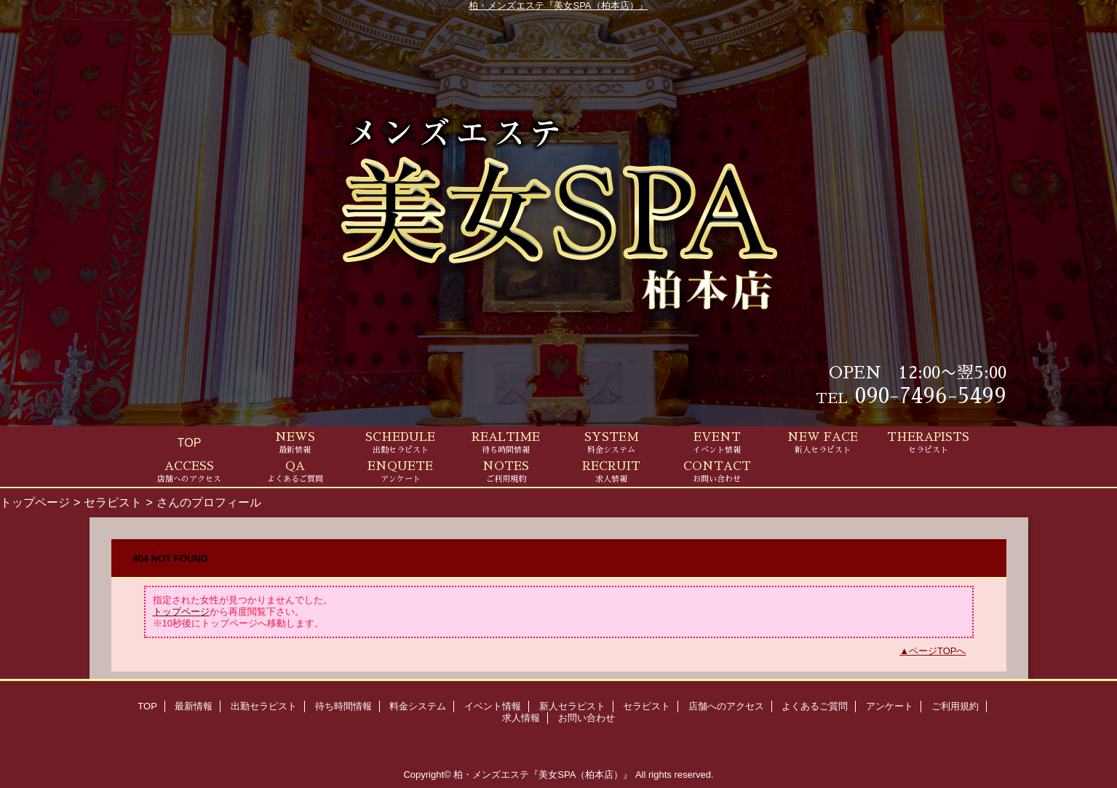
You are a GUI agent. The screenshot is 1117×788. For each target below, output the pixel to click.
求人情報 (521, 717)
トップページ (35, 502)
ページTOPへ (937, 650)
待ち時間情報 (343, 706)
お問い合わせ (586, 717)
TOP (190, 442)
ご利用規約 (955, 706)
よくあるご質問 (815, 706)
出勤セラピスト (264, 706)
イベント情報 (492, 706)
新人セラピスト (572, 706)
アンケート (889, 706)
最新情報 (193, 706)
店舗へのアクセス (726, 706)
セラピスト (113, 502)
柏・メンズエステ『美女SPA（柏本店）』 (558, 5)
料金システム (417, 706)
